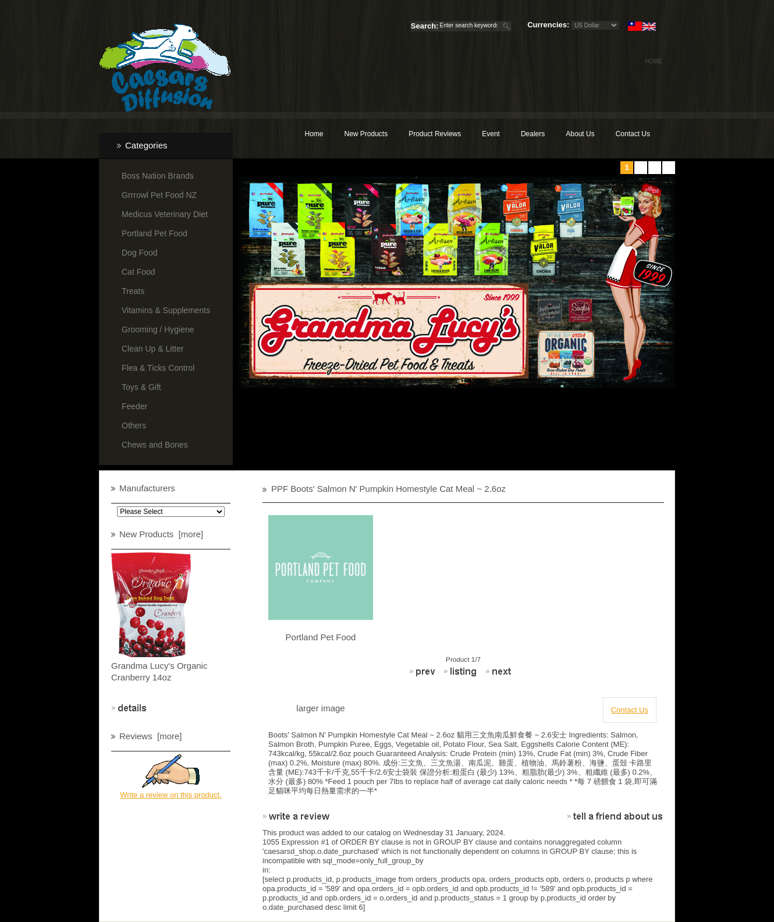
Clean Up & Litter (153, 348)
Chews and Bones (155, 444)
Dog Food (139, 252)
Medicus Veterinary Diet (165, 214)
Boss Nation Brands (158, 175)
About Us (580, 134)
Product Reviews (435, 134)
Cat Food (138, 271)
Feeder (134, 406)
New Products (366, 134)
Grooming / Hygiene (158, 329)
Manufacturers (147, 488)
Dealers (533, 134)
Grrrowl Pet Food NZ (159, 195)
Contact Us (633, 134)
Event (491, 134)
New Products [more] (161, 534)
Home (653, 61)
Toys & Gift (141, 387)
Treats (133, 291)
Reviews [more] (150, 736)
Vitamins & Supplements (166, 310)
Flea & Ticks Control (158, 368)
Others (134, 425)
